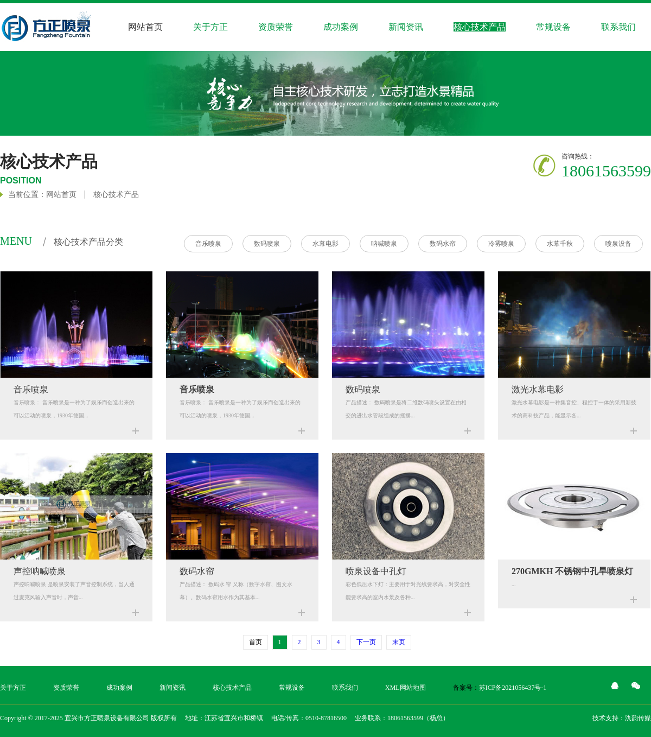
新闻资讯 (405, 26)
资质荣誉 (275, 26)
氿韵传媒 (638, 718)
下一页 (366, 642)
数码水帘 (443, 243)
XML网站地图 (405, 687)
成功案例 (119, 687)
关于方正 (13, 687)
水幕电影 (325, 243)
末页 (398, 642)
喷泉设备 (618, 243)
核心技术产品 (116, 194)
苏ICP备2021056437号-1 (513, 687)
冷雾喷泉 (501, 243)
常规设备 (553, 26)
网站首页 (145, 26)
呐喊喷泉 (384, 243)
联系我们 (345, 687)
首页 (255, 642)
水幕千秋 (560, 243)
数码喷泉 (267, 243)
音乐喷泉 (208, 243)
